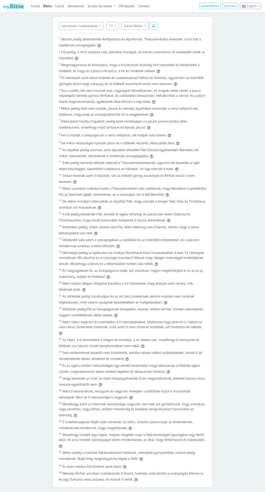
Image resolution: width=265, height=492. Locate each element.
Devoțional (75, 6)
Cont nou (230, 6)
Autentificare (209, 6)
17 (111, 26)
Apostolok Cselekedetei (80, 26)
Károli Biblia (133, 26)
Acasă (35, 6)
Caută (59, 6)
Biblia (47, 6)
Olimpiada (127, 6)
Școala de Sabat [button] (100, 6)
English (249, 6)
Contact (144, 6)
